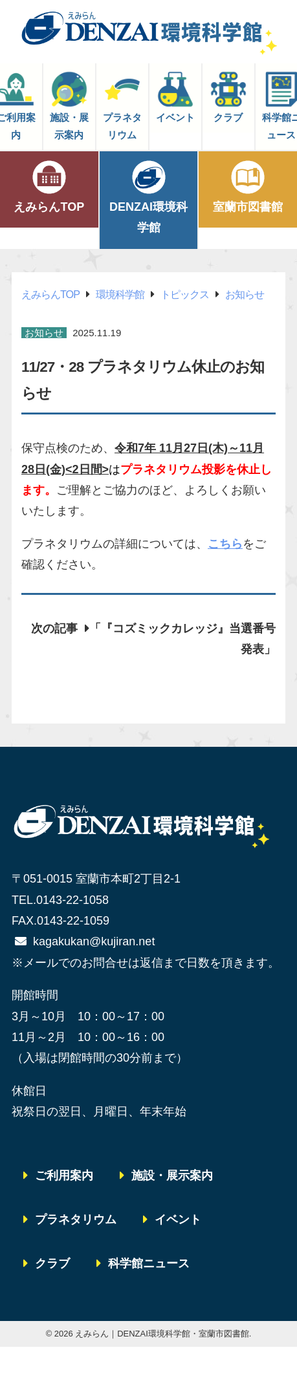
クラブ (228, 96)
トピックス (184, 294)
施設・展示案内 (69, 105)
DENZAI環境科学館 (148, 196)
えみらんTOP (49, 185)
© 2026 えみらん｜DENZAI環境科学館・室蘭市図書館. (149, 1333)
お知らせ (244, 294)
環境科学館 (120, 294)
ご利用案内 (64, 1175)
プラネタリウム (122, 105)
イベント (175, 96)
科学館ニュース (149, 1263)
